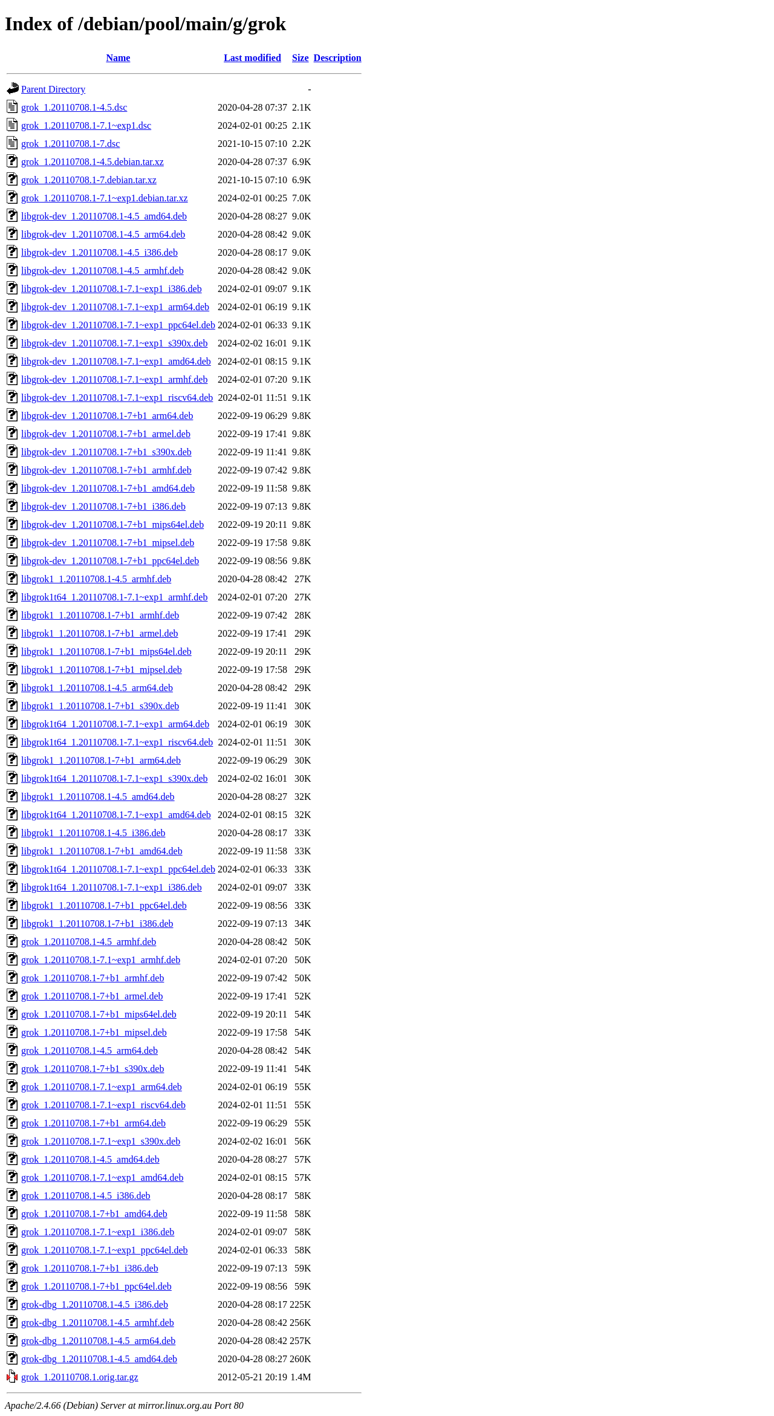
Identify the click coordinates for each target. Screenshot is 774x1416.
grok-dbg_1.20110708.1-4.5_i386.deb (94, 1304)
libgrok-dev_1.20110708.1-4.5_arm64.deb (103, 234)
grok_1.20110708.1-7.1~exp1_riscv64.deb (103, 1105)
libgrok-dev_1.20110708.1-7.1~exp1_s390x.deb (114, 343)
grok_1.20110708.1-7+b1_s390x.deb (92, 1069)
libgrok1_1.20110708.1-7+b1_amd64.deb (102, 851)
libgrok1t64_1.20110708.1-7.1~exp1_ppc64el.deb (118, 869)
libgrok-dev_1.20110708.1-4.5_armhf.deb (102, 270)
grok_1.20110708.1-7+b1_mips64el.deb (99, 1014)
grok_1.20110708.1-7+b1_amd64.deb (94, 1214)
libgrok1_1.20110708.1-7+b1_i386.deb (97, 923)
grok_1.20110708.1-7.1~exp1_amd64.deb (102, 1177)
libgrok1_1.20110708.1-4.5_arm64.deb (97, 688)
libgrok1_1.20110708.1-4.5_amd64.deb (98, 796)
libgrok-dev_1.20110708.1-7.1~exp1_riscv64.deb (117, 397)
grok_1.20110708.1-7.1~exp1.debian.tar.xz (104, 198)
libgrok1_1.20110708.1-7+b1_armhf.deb (100, 615)
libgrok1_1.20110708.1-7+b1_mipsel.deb (101, 669)
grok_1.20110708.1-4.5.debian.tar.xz (92, 162)
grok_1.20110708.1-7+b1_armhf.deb (92, 978)
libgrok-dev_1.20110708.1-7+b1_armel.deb (105, 434)
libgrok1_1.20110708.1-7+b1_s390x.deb (100, 706)
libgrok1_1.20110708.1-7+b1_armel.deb (99, 633)
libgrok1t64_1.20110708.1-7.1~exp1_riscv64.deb (117, 742)
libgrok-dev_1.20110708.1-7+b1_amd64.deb (108, 488)
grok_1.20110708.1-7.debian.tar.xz (89, 180)
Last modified (252, 58)
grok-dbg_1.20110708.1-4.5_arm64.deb (98, 1341)
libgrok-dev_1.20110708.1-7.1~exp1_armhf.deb (114, 379)
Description (338, 58)
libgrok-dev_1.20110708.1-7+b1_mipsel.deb (107, 542)
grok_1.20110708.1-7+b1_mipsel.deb (94, 1032)
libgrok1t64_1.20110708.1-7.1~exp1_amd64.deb (116, 815)
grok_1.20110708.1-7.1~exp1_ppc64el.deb (104, 1250)
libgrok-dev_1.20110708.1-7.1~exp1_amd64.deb (116, 361)
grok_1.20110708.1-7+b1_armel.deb (92, 996)
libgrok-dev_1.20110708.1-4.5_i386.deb (99, 252)
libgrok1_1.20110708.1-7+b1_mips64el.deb (106, 651)
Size (300, 58)
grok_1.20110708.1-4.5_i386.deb (86, 1195)
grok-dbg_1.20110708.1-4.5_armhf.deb (97, 1322)
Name (118, 58)
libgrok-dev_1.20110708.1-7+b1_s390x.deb (106, 452)
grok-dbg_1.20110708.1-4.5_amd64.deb (99, 1359)
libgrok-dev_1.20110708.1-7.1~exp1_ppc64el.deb (118, 325)
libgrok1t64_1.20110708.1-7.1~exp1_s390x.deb (114, 778)
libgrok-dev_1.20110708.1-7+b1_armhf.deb (106, 470)
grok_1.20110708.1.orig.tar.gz (79, 1377)
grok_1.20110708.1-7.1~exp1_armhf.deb (100, 960)
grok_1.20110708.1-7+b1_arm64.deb (93, 1123)
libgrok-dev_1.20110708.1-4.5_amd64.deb (104, 216)
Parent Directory (53, 89)
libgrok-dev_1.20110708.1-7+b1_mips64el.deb (112, 524)
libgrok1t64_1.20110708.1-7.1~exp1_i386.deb (111, 887)
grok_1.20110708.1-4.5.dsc (74, 107)
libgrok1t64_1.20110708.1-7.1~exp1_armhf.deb (114, 597)
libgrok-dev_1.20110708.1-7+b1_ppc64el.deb (110, 561)
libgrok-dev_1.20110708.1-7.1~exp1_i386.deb (111, 289)
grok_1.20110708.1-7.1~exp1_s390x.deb (100, 1141)
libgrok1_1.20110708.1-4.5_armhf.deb (96, 579)
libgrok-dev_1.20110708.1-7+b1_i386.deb (103, 506)
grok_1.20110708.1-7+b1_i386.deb (89, 1268)
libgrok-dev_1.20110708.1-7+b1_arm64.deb (107, 416)
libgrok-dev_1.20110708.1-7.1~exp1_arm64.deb (115, 307)
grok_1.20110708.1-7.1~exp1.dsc (86, 125)
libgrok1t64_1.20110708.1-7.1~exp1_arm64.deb (115, 724)
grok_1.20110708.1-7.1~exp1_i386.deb (97, 1232)
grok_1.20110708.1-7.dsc (70, 143)
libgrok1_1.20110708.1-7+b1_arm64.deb (101, 760)
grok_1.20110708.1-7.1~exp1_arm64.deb (101, 1087)
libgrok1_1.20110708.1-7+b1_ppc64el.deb (104, 905)
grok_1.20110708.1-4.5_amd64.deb (90, 1159)
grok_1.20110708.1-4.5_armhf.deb (88, 942)
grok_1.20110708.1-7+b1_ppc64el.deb (96, 1286)
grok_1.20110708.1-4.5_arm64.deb (89, 1050)
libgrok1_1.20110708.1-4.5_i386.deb (93, 833)
